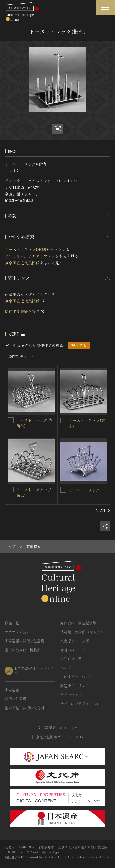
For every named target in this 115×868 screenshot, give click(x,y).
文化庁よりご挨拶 (74, 640)
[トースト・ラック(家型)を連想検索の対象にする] (63, 420)
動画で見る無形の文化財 (24, 707)
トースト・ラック (84, 490)
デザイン (12, 170)
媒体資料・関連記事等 (78, 622)
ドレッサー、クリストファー (30, 181)
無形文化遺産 (15, 698)
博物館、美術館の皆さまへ (82, 632)
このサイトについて (76, 676)
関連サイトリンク (74, 685)
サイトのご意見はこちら (80, 703)
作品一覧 (12, 622)
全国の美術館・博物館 (23, 649)
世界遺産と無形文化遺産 (24, 640)
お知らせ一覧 (71, 658)
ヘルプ (65, 667)
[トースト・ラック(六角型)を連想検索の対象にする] (11, 420)
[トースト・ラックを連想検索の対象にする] (63, 490)
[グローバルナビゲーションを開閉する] (105, 7)
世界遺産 (12, 689)
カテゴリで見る (17, 632)
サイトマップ (71, 694)
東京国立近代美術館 (22, 263)
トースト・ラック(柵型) (25, 249)
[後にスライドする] (103, 511)
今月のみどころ (73, 649)
